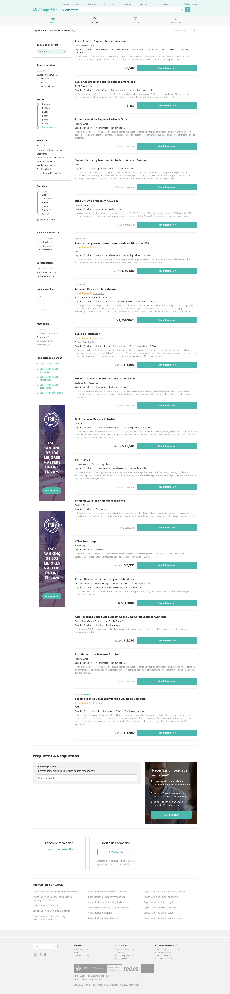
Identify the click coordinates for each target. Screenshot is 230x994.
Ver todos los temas (83, 955)
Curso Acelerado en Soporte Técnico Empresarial (105, 81)
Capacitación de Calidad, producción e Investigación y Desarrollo (52, 898)
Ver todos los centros (164, 958)
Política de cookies (123, 958)
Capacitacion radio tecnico (51, 392)
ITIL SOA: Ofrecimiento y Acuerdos (96, 201)
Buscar (187, 9)
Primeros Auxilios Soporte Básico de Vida (101, 119)
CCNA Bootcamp (85, 541)
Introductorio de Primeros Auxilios (97, 654)
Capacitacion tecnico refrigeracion (49, 378)
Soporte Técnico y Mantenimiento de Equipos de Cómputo (112, 160)
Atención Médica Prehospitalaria (95, 289)
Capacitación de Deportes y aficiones (107, 896)
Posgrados (109, 4)
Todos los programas (70, 4)
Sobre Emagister (81, 949)
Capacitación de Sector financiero (161, 896)
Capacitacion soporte (49, 363)
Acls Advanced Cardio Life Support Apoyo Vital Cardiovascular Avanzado (120, 616)
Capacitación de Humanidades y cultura (108, 907)
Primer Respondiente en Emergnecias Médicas (104, 579)
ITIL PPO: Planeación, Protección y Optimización (105, 378)
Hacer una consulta (59, 849)
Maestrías (126, 4)
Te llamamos (171, 814)
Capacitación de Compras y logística (51, 910)
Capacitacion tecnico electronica (49, 370)
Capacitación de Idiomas (101, 912)
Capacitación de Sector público (160, 907)
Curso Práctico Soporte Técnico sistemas (100, 41)
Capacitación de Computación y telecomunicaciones (49, 917)
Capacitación (165, 4)
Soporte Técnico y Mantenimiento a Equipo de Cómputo (110, 699)
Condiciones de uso (123, 952)
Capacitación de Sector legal (158, 902)
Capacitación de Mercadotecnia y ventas (164, 891)
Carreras (92, 4)
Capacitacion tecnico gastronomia (49, 386)
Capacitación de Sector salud (159, 912)
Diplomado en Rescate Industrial (95, 419)
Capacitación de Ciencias (45, 905)
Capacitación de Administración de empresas (56, 891)
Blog (76, 952)
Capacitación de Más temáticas (104, 917)
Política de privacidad (124, 955)
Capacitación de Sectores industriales (163, 917)
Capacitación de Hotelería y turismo (106, 902)
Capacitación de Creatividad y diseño (107, 891)
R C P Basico (82, 460)
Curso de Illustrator (87, 334)
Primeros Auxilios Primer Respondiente (100, 500)
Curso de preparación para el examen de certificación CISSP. (113, 243)
